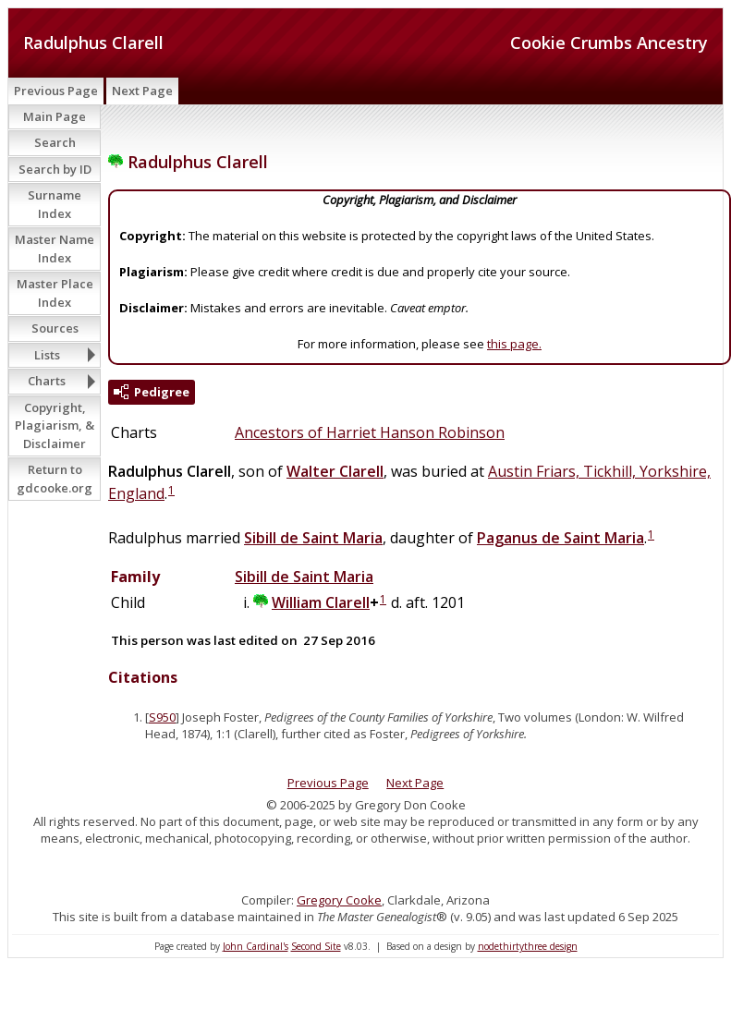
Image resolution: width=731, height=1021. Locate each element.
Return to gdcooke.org (54, 478)
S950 (162, 717)
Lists (47, 354)
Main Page (54, 116)
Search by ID (54, 169)
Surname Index (54, 204)
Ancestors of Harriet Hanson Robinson (370, 432)
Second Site (316, 946)
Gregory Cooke (339, 900)
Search (55, 142)
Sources (55, 328)
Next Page (142, 90)
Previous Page (56, 90)
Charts (47, 380)
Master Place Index (55, 292)
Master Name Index (54, 248)
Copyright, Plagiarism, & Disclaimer (54, 425)
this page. (514, 343)
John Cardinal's (255, 946)
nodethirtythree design (528, 946)
